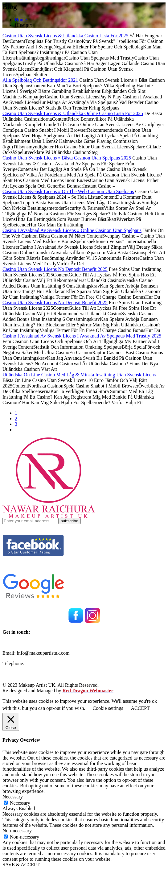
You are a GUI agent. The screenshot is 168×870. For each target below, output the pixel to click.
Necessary (20, 803)
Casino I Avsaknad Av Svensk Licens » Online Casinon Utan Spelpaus (71, 230)
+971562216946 (42, 663)
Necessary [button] (12, 796)
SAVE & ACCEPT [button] (21, 864)
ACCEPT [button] (140, 708)
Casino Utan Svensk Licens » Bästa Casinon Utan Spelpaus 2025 (66, 157)
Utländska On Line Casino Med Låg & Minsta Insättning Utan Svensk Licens (79, 374)
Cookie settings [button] (107, 708)
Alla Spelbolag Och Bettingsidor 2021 (40, 80)
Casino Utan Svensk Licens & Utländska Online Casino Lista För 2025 (72, 113)
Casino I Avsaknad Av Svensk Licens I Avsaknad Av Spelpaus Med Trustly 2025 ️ (82, 335)
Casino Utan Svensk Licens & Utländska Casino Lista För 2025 (65, 35)
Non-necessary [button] (17, 830)
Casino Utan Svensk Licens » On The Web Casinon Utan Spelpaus (68, 191)
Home (21, 19)
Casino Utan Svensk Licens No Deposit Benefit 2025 (55, 269)
